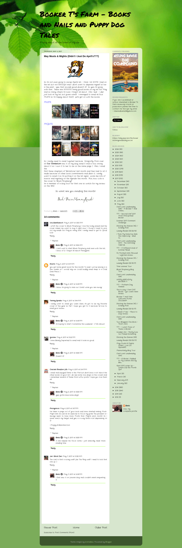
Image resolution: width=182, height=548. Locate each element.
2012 (117, 397)
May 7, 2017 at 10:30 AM (72, 456)
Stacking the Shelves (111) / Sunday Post (127, 259)
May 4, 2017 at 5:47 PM (77, 369)
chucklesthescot (56, 223)
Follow (115, 130)
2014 (117, 394)
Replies (55, 241)
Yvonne (53, 337)
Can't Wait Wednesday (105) (126, 318)
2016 (117, 387)
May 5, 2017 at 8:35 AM (73, 353)
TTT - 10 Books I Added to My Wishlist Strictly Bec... (127, 361)
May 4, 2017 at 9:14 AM (71, 301)
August (120, 194)
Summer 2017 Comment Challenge (126, 222)
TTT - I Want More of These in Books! (126, 328)
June (119, 201)
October (121, 188)
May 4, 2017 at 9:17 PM (69, 408)
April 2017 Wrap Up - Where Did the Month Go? (126, 368)
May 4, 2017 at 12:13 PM (72, 284)
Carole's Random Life (58, 369)
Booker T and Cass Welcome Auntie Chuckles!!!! (124, 299)
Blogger (108, 542)
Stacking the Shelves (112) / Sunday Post (127, 227)
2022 (117, 162)
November (121, 185)
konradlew (89, 542)
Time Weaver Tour (124, 266)
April (119, 373)
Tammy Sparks (56, 301)
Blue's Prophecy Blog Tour (125, 270)
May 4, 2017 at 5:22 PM (65, 337)
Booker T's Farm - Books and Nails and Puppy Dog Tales (85, 24)
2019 (117, 172)
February (121, 380)
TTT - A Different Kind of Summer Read (127, 249)
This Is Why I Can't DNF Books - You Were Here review (127, 292)
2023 (117, 159)
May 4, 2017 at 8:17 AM (65, 264)
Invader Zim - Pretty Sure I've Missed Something (127, 333)
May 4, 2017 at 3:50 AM (73, 223)
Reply (52, 236)
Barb (58, 245)
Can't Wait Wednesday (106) (126, 276)
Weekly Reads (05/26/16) (127, 231)
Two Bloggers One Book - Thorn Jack (127, 323)
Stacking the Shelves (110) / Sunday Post (127, 305)
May (119, 204)
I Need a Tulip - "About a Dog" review (127, 313)
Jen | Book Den (56, 456)
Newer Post (50, 527)
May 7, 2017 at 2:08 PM (72, 474)
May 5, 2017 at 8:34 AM (73, 245)
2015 (117, 391)
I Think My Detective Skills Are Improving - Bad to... (127, 236)
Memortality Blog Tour (126, 350)
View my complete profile (130, 410)
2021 (117, 165)
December (121, 181)
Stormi (52, 264)
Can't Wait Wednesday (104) (126, 354)
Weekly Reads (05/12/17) (126, 309)
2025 (117, 152)
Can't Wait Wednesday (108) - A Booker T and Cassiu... (127, 209)
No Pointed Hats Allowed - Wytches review (127, 254)
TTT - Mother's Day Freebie (125, 286)
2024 (117, 156)
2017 (117, 178)
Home (76, 527)
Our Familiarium (54, 163)
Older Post (101, 527)
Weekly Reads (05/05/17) (127, 340)
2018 (117, 175)
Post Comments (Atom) (64, 532)
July (119, 197)
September (121, 191)
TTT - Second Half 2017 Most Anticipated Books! (126, 216)
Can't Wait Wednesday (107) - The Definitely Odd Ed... (126, 243)
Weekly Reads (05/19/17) (126, 263)
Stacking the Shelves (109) (127, 337)
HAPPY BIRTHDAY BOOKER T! (124, 281)
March (120, 377)
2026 (117, 149)
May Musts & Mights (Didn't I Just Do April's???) (125, 345)
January (120, 383)
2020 (117, 169)
